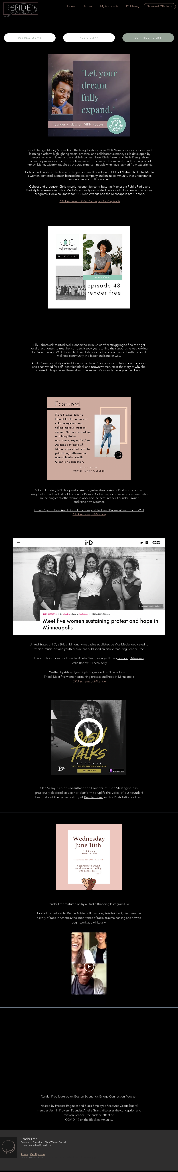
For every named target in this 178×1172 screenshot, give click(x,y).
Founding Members (131, 658)
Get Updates (37, 1154)
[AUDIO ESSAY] (89, 37)
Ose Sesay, (48, 788)
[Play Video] (89, 966)
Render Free (93, 797)
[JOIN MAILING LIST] (148, 37)
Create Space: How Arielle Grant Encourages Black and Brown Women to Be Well (89, 510)
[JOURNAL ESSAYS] (30, 37)
